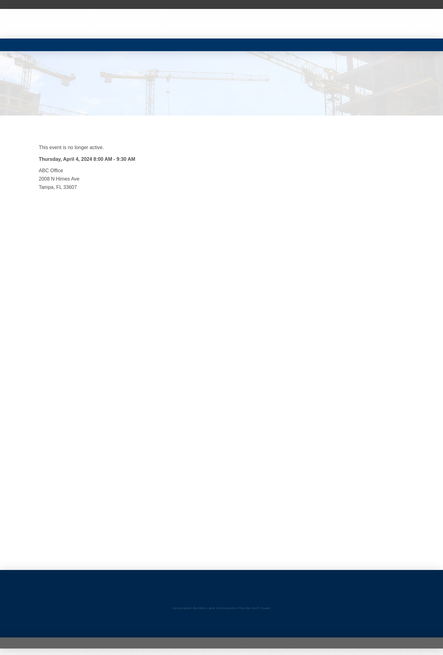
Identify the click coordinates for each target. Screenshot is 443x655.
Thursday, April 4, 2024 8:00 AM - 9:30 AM (87, 159)
